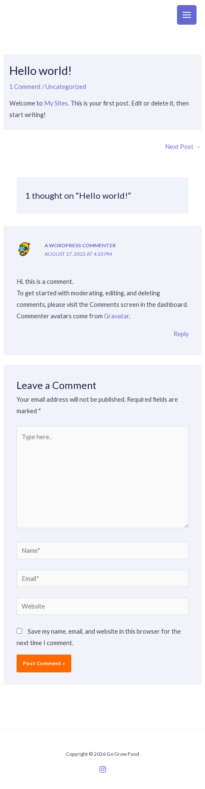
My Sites (56, 103)
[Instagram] (103, 769)
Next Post (183, 146)
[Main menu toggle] (187, 15)
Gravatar (116, 316)
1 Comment (25, 86)
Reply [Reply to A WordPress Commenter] (181, 333)
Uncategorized (65, 86)
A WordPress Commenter (80, 245)
